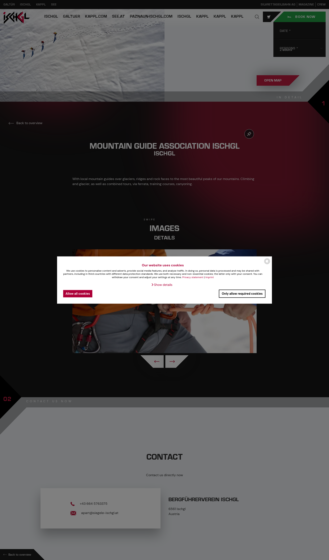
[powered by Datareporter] (267, 264)
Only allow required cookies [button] (242, 294)
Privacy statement (193, 277)
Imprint (209, 277)
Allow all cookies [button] (77, 294)
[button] (161, 284)
